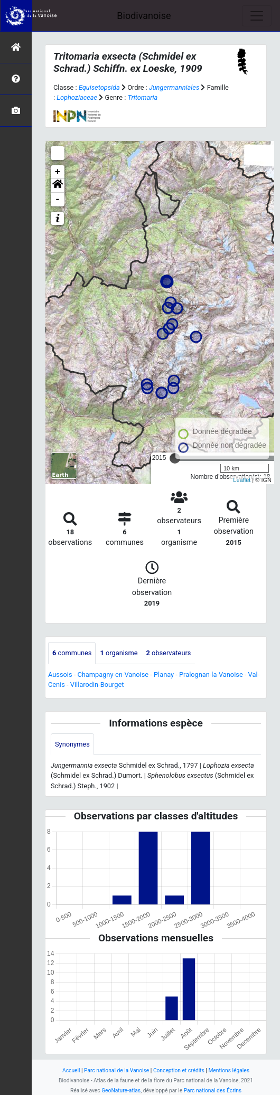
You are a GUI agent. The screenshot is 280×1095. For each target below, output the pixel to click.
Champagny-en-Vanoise (112, 674)
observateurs (168, 653)
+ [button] (58, 172)
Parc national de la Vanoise (116, 1070)
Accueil (71, 1070)
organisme (118, 653)
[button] (57, 186)
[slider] (175, 458)
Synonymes (72, 744)
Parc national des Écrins (212, 1090)
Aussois (60, 674)
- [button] (58, 199)
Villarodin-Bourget (97, 684)
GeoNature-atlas (121, 1090)
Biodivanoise (144, 15)
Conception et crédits (178, 1070)
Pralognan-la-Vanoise (211, 674)
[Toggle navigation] (257, 15)
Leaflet (241, 480)
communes (71, 653)
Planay (164, 674)
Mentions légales (228, 1070)
